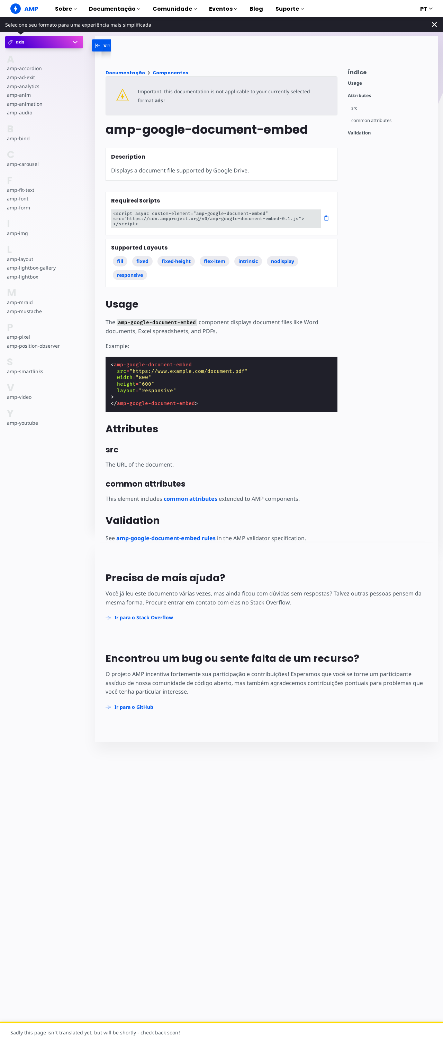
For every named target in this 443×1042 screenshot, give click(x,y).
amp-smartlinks (25, 371)
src (354, 108)
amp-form (18, 207)
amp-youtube (22, 423)
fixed (143, 256)
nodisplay (283, 256)
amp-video (19, 397)
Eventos (223, 9)
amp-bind (18, 138)
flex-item (215, 256)
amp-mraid (19, 302)
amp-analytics (22, 86)
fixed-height (176, 256)
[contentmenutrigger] (389, 74)
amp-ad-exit (20, 77)
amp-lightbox (22, 276)
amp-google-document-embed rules (166, 533)
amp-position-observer (33, 345)
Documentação (114, 9)
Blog (256, 9)
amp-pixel (18, 337)
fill (120, 256)
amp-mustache (24, 311)
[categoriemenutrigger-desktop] (124, 45)
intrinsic (248, 256)
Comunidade (175, 9)
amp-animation (24, 104)
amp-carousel (22, 164)
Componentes (170, 72)
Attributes (359, 95)
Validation (359, 133)
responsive (130, 269)
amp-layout (20, 259)
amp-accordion (24, 68)
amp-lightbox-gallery (30, 267)
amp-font (17, 198)
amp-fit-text (20, 190)
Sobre (65, 9)
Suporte (289, 9)
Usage (355, 83)
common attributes (371, 120)
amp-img (17, 233)
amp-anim (18, 95)
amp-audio (19, 112)
